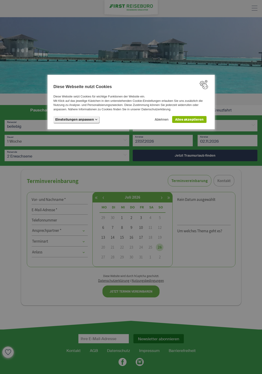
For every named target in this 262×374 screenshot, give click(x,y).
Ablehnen (161, 119)
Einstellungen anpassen (76, 119)
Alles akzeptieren (189, 119)
